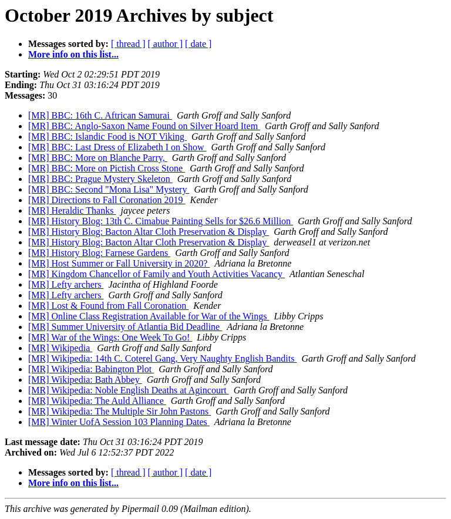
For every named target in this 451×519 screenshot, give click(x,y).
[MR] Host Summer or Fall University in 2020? (119, 263)
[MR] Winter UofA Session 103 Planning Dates (119, 422)
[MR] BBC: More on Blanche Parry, (97, 158)
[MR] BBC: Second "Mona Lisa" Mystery (108, 189)
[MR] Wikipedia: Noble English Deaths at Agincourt (128, 390)
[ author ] (165, 44)
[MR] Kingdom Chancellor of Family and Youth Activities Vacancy (156, 274)
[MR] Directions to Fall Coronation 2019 (107, 200)
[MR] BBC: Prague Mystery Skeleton (100, 179)
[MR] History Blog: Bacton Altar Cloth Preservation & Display (148, 232)
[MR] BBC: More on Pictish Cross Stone (106, 168)
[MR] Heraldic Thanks (72, 210)
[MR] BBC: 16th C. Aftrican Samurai (100, 115)
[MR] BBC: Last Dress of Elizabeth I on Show (117, 147)
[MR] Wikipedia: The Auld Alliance (97, 401)
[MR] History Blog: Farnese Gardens (99, 253)
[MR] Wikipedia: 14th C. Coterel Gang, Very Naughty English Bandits (162, 358)
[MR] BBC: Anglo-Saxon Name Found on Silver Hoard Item (144, 126)
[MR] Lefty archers (65, 284)
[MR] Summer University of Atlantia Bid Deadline (125, 327)
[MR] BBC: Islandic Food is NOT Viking (107, 136)
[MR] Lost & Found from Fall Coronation (108, 306)
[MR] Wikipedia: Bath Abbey (85, 380)
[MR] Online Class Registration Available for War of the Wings (148, 316)
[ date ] (198, 44)
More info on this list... (73, 54)
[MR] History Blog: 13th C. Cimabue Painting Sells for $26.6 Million (160, 221)
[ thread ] (128, 44)
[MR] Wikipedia (60, 348)
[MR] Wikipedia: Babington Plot (91, 369)
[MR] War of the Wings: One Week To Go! (110, 337)
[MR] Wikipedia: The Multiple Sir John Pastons (119, 411)
